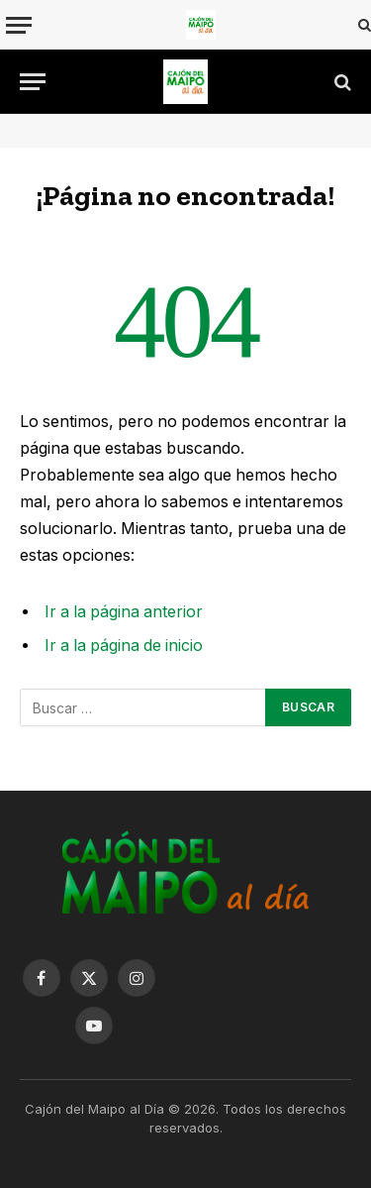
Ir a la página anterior (124, 611)
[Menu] (19, 25)
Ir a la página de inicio (124, 645)
